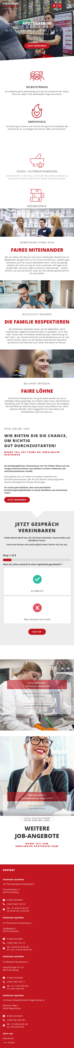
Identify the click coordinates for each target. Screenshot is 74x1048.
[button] (5, 1043)
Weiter (37, 631)
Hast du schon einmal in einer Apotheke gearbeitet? (33, 564)
